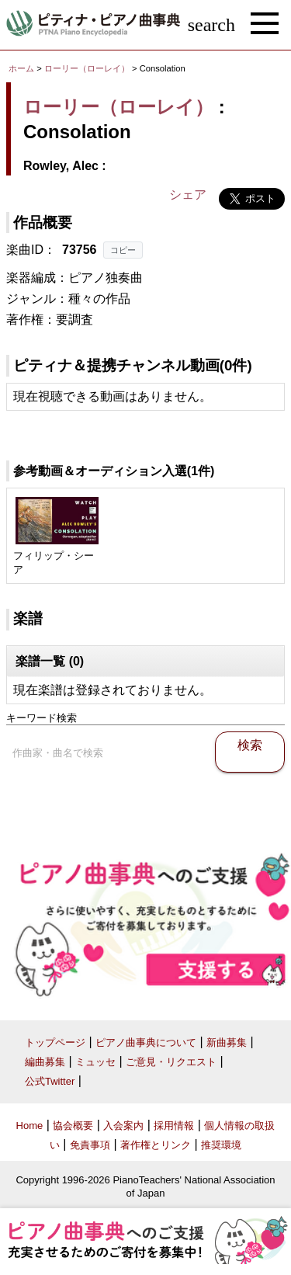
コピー (123, 250)
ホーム (21, 68)
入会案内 (123, 1125)
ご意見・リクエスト (171, 1062)
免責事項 (90, 1145)
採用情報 (174, 1125)
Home (29, 1125)
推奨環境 (221, 1145)
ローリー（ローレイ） (87, 68)
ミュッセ (95, 1062)
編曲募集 (45, 1062)
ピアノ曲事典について (145, 1042)
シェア (187, 194)
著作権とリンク (155, 1145)
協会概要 (73, 1125)
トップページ (55, 1042)
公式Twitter (49, 1081)
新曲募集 (226, 1042)
